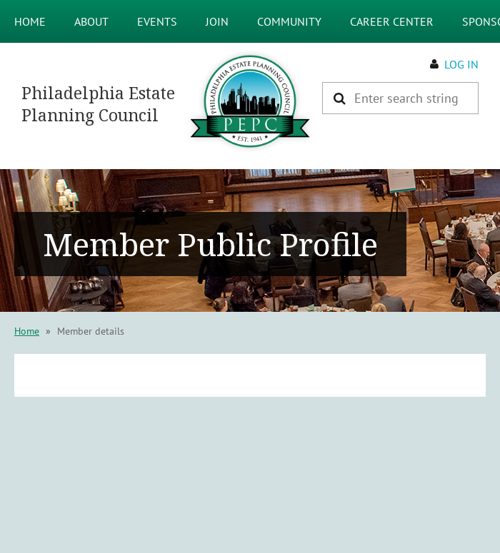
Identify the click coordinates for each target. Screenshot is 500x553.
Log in (461, 64)
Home (26, 331)
